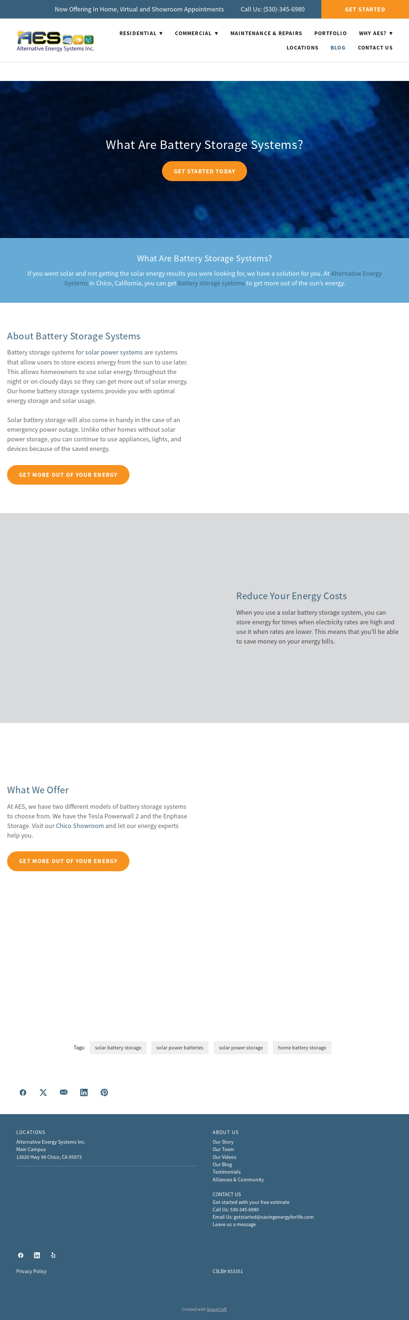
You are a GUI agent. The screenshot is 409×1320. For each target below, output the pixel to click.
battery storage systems (211, 283)
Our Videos (224, 1157)
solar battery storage (118, 1047)
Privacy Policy (31, 1271)
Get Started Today (205, 171)
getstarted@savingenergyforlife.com (274, 1217)
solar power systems (31, 352)
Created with (204, 1309)
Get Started (365, 9)
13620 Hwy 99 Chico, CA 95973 (49, 1157)
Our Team (223, 1149)
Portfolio (330, 33)
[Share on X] (43, 1092)
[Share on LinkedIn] (83, 1092)
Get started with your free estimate (251, 1202)
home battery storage (302, 1047)
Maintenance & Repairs (266, 33)
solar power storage (241, 1047)
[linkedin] (37, 1255)
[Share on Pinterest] (104, 1092)
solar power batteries (179, 1047)
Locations (302, 47)
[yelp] (53, 1255)
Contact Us (375, 47)
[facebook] (20, 1255)
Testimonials (227, 1171)
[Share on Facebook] (22, 1092)
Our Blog (222, 1164)
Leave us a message (234, 1224)
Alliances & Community (238, 1179)
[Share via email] (63, 1092)
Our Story (223, 1142)
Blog (338, 47)
